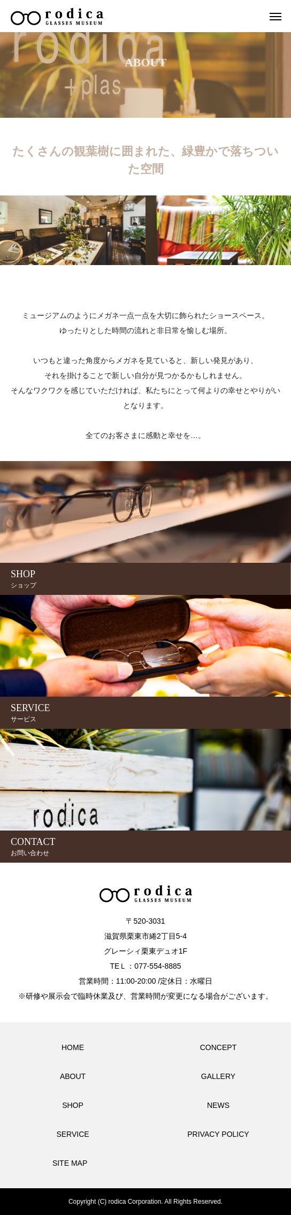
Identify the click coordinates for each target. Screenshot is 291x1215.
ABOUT (73, 1076)
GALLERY (218, 1076)
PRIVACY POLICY (218, 1134)
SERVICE (72, 1134)
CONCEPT (218, 1047)
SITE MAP (69, 1163)
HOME (73, 1047)
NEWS (218, 1105)
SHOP (72, 1105)
